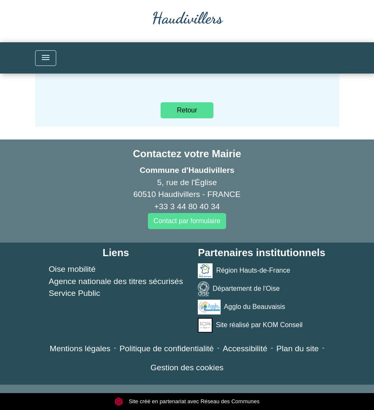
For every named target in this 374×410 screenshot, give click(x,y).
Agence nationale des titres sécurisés (116, 281)
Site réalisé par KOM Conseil (250, 325)
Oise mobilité (72, 269)
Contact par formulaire (186, 220)
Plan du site (297, 348)
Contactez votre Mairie (187, 153)
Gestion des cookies (187, 367)
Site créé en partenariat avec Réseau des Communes (187, 401)
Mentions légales (79, 348)
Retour (187, 110)
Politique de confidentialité (167, 348)
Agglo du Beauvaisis (241, 307)
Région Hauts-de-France (244, 270)
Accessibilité (245, 348)
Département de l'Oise (239, 289)
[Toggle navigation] (45, 58)
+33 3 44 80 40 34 (187, 206)
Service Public (74, 293)
